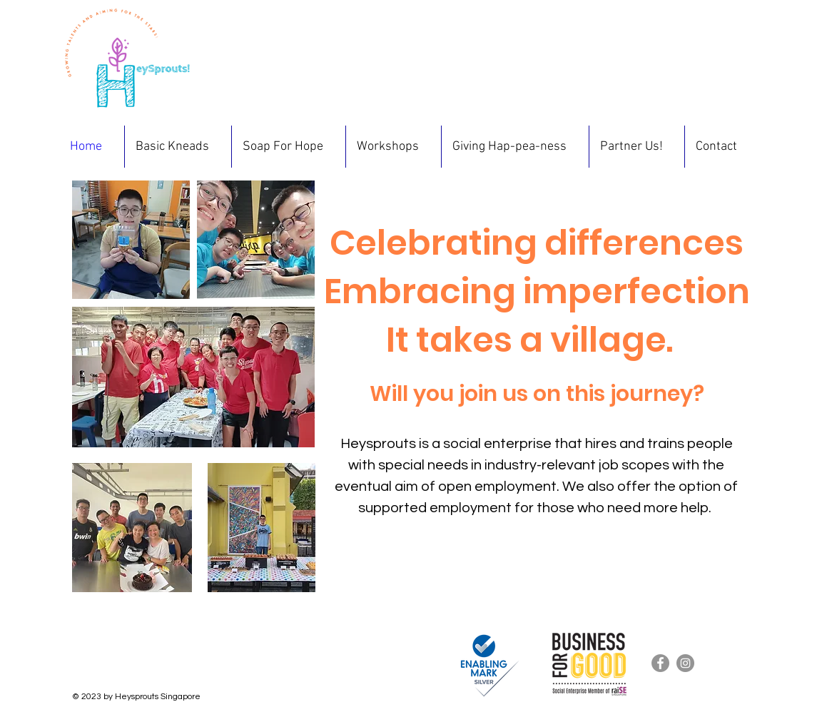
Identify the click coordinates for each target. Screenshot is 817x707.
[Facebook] (660, 663)
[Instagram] (685, 663)
